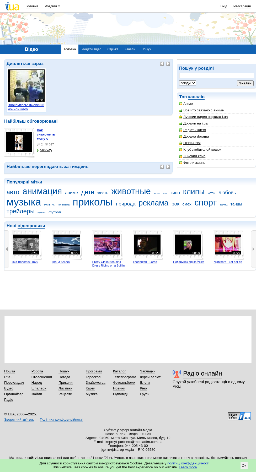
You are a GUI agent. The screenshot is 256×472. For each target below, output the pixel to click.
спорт (205, 202)
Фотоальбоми (124, 382)
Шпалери (38, 388)
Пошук (146, 49)
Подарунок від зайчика (188, 261)
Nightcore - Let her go (228, 261)
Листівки (65, 388)
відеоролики (31, 225)
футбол (55, 212)
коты (211, 193)
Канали (130, 49)
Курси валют (150, 377)
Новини (119, 388)
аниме (71, 192)
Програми (94, 371)
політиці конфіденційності (188, 463)
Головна (32, 6)
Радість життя (192, 130)
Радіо (8, 400)
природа (126, 204)
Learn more (188, 467)
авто (13, 192)
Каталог (119, 371)
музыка (24, 202)
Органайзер (13, 394)
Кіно (143, 388)
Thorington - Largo (145, 261)
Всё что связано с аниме (201, 110)
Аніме (186, 104)
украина (42, 212)
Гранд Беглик (61, 261)
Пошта (9, 371)
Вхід (224, 6)
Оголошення (41, 377)
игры (165, 193)
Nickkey (44, 150)
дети (87, 192)
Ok (244, 466)
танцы (236, 204)
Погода (64, 377)
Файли (36, 394)
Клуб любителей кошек (200, 149)
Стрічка (112, 49)
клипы (194, 191)
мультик (49, 204)
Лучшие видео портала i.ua (203, 117)
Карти (90, 388)
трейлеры (21, 211)
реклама (153, 203)
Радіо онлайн (202, 373)
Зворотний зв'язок (19, 419)
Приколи (65, 382)
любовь (227, 192)
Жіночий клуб (192, 156)
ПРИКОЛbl (190, 143)
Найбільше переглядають (35, 166)
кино (175, 192)
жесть (102, 193)
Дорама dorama (194, 136)
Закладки (147, 371)
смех (186, 204)
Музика (92, 394)
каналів (196, 96)
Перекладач (14, 382)
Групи (144, 394)
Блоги (145, 382)
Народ (36, 382)
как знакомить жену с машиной (46, 136)
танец (223, 204)
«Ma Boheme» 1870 (25, 261)
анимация (42, 191)
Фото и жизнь (192, 163)
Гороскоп (93, 377)
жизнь (157, 193)
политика (64, 204)
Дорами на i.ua (193, 123)
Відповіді (120, 394)
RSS (8, 377)
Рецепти (65, 394)
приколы (93, 202)
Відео (8, 388)
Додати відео (91, 49)
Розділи (51, 6)
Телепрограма (124, 377)
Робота (37, 371)
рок (175, 204)
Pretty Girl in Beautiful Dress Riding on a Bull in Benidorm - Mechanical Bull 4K (108, 267)
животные (131, 191)
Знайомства (95, 382)
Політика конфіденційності (61, 419)
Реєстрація (242, 6)
